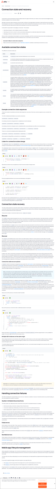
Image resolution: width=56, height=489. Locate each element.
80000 (32, 106)
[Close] (54, 483)
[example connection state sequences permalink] (27, 109)
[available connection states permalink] (26, 47)
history (32, 232)
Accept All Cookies (42, 486)
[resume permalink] (8, 216)
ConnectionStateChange (25, 145)
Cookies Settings (42, 480)
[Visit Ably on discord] (15, 478)
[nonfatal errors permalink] (13, 435)
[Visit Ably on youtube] (19, 478)
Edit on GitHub (6, 473)
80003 (25, 74)
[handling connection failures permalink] (27, 393)
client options (17, 249)
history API (33, 85)
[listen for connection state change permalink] (26, 141)
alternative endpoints (25, 42)
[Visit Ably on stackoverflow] (17, 478)
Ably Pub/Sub (7, 5)
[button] (5, 156)
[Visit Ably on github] (13, 478)
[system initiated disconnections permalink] (24, 401)
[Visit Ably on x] (9, 478)
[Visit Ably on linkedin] (11, 478)
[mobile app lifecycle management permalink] (31, 448)
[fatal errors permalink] (10, 422)
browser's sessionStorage (32, 281)
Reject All (42, 483)
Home (3, 5)
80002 (24, 86)
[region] (28, 483)
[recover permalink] (8, 236)
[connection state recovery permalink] (25, 204)
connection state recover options (43, 249)
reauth (6, 150)
